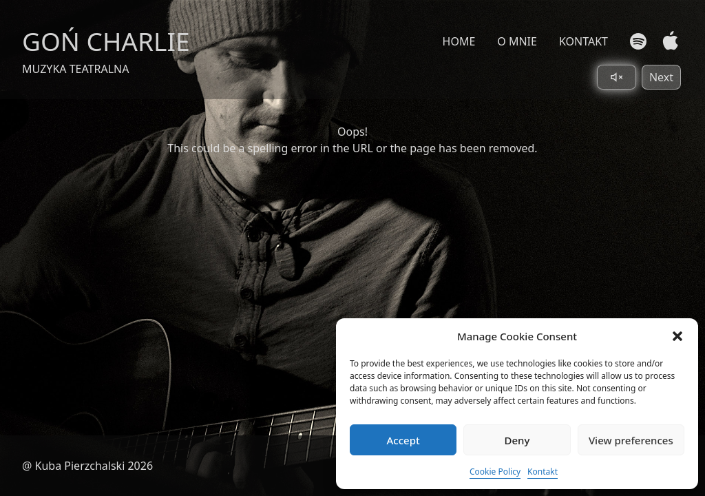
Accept (403, 440)
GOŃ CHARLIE (106, 41)
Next (661, 77)
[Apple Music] (667, 40)
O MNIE (517, 41)
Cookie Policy (495, 471)
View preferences (631, 440)
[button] (677, 336)
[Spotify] (638, 41)
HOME (459, 41)
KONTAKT (583, 41)
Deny (517, 440)
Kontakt (542, 471)
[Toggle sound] (616, 77)
